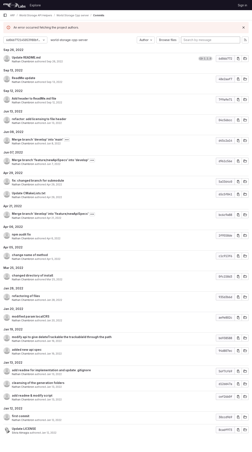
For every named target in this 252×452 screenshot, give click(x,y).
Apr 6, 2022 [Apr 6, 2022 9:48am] (53, 238)
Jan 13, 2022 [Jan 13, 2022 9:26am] (54, 386)
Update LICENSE (24, 428)
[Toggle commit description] (67, 140)
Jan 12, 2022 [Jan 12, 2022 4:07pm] (48, 432)
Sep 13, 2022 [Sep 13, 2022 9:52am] (54, 82)
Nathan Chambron (23, 61)
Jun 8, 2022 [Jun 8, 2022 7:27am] (54, 143)
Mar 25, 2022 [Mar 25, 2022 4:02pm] (54, 279)
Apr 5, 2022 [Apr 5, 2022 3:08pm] (53, 258)
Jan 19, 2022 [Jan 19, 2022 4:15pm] (54, 340)
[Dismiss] (243, 27)
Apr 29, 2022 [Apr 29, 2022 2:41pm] (54, 197)
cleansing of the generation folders (38, 383)
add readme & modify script (32, 395)
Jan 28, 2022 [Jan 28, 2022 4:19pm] (54, 299)
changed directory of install (32, 275)
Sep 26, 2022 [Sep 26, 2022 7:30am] (55, 61)
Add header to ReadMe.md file (34, 98)
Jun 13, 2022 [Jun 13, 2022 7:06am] (54, 123)
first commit (20, 416)
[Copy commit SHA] (238, 58)
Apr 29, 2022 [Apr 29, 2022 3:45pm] (54, 184)
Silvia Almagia (20, 432)
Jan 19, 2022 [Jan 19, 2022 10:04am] (54, 353)
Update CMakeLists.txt (28, 193)
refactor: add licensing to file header (39, 119)
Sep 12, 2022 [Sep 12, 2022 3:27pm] (54, 102)
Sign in (242, 5)
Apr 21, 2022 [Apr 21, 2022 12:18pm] (54, 217)
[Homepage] (14, 5)
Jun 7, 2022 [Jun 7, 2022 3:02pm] (53, 164)
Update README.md (26, 57)
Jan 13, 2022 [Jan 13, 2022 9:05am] (54, 399)
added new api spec (27, 349)
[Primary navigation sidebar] (5, 15)
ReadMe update (23, 78)
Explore (35, 5)
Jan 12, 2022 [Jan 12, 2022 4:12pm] (54, 420)
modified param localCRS (30, 316)
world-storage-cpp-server (69, 40)
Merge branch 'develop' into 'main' (37, 139)
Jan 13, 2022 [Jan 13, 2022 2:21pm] (54, 374)
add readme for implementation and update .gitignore (51, 370)
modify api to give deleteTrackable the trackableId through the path (62, 337)
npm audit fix (21, 234)
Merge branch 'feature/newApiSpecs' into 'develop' (50, 160)
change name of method (30, 255)
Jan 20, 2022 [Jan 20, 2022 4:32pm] (54, 320)
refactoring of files (26, 296)
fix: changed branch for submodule (38, 180)
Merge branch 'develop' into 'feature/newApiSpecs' (50, 213)
